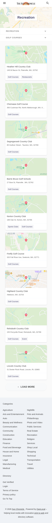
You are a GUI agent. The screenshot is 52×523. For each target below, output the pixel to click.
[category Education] (7, 439)
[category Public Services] (34, 426)
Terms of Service (10, 490)
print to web (39, 513)
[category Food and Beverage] (12, 447)
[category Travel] (30, 464)
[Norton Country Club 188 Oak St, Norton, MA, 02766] (26, 208)
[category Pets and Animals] (35, 414)
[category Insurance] (7, 456)
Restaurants (27, 77)
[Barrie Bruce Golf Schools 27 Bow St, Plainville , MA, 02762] (26, 171)
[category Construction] (8, 435)
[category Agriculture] (8, 410)
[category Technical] (31, 456)
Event (24, 339)
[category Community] (8, 431)
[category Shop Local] (32, 447)
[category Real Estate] (32, 431)
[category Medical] (6, 468)
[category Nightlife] (31, 410)
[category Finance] (6, 443)
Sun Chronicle (18, 509)
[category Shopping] (31, 451)
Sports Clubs (13, 227)
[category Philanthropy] (33, 418)
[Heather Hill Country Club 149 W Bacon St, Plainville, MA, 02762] (26, 59)
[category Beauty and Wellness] (12, 422)
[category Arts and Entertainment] (13, 414)
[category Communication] (10, 426)
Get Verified (8, 482)
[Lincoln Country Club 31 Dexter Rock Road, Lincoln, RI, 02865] (26, 358)
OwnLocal (41, 509)
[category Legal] (5, 460)
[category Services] (31, 443)
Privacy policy (9, 494)
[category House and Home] (11, 451)
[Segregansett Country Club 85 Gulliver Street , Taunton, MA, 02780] (26, 134)
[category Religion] (31, 439)
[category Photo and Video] (34, 422)
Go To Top (7, 499)
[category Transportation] (33, 460)
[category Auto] (5, 418)
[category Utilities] (30, 468)
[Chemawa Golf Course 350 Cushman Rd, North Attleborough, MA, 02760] (26, 96)
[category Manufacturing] (9, 464)
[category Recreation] (32, 435)
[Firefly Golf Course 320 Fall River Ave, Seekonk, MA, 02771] (26, 246)
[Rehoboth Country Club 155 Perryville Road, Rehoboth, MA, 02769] (26, 321)
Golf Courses (13, 77)
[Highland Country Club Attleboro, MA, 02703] (26, 283)
